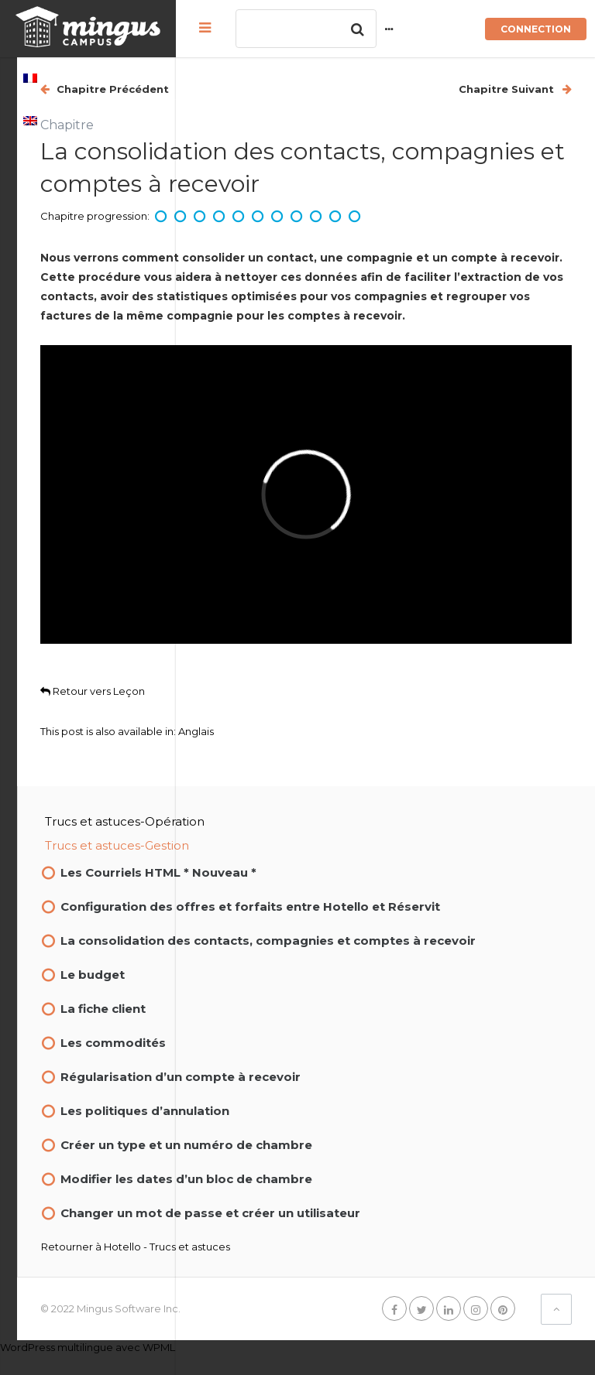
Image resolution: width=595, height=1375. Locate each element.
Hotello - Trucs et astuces (326, 1267)
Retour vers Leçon (251, 673)
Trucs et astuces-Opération (283, 803)
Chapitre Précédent (270, 89)
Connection (535, 29)
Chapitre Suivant (508, 89)
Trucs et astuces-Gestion (276, 827)
